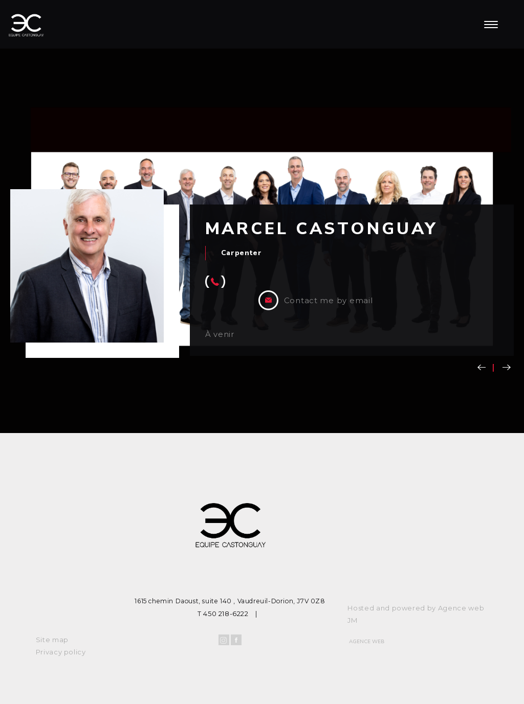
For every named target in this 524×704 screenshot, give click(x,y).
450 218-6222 (225, 613)
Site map (52, 639)
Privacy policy (61, 652)
